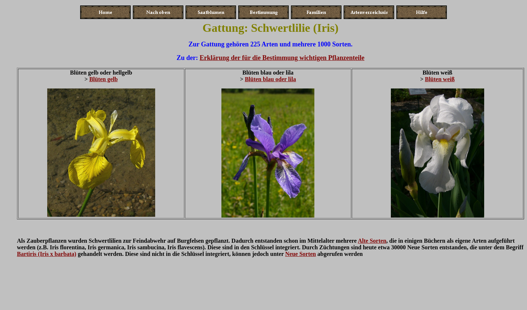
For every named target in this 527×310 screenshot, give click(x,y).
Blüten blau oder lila (270, 79)
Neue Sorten (300, 254)
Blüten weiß (440, 79)
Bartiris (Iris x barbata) (46, 254)
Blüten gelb (103, 79)
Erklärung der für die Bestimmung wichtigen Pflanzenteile (281, 57)
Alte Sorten (372, 241)
